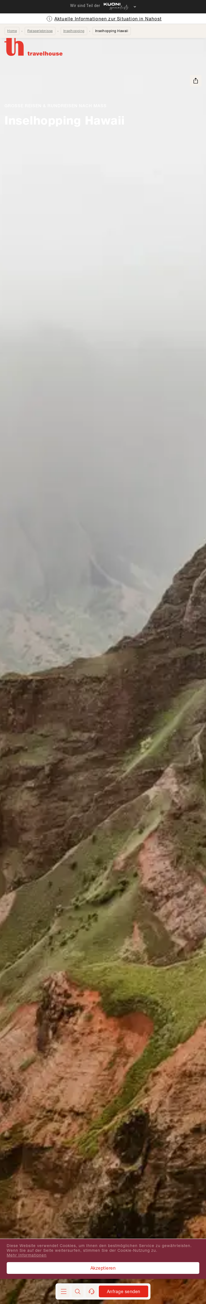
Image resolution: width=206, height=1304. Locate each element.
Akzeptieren (103, 1267)
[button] (77, 1291)
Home (12, 31)
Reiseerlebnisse (40, 31)
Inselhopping (74, 31)
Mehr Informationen (27, 1255)
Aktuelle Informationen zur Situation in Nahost (108, 18)
